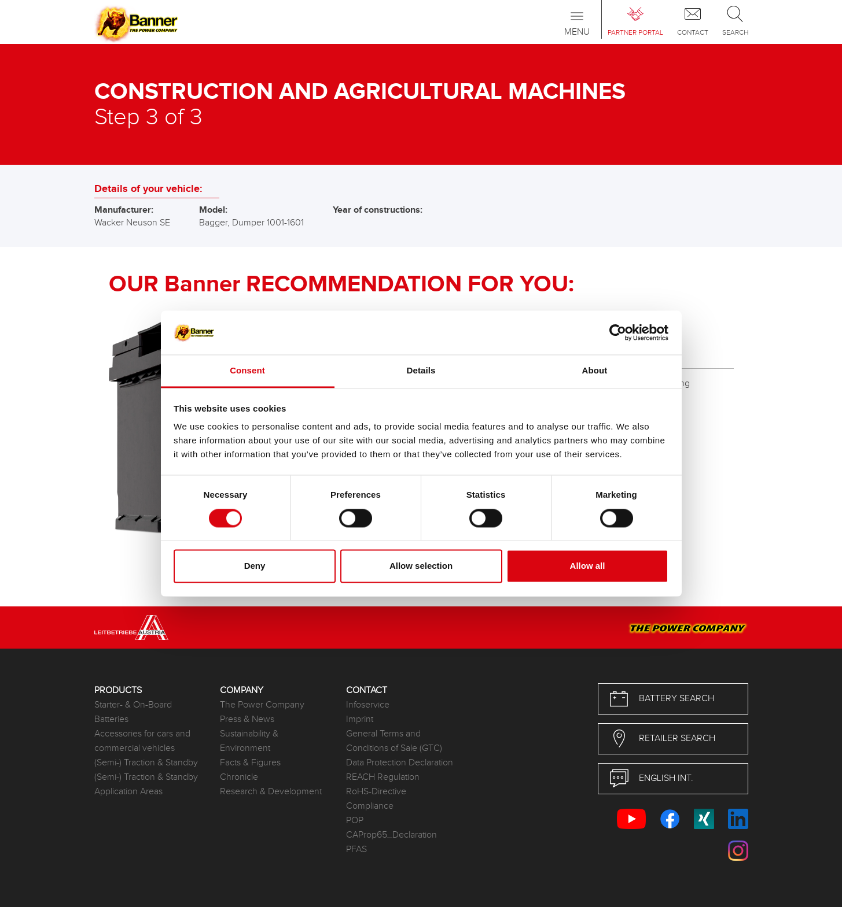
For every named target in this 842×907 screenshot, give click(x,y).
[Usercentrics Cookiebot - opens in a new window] (617, 332)
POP (354, 820)
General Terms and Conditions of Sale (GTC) (394, 741)
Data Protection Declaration (399, 762)
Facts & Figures (250, 762)
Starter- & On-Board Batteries (133, 712)
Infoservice (367, 704)
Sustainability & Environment (249, 741)
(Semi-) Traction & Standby (146, 762)
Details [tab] (421, 371)
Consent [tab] (247, 371)
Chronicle (239, 777)
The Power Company (262, 704)
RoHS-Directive (376, 791)
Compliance (370, 806)
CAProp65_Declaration (391, 835)
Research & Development (271, 791)
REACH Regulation (383, 777)
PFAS (356, 849)
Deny (255, 566)
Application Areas (128, 791)
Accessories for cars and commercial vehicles (142, 741)
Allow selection (421, 566)
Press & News (247, 719)
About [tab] (595, 371)
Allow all (587, 566)
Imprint (359, 719)
